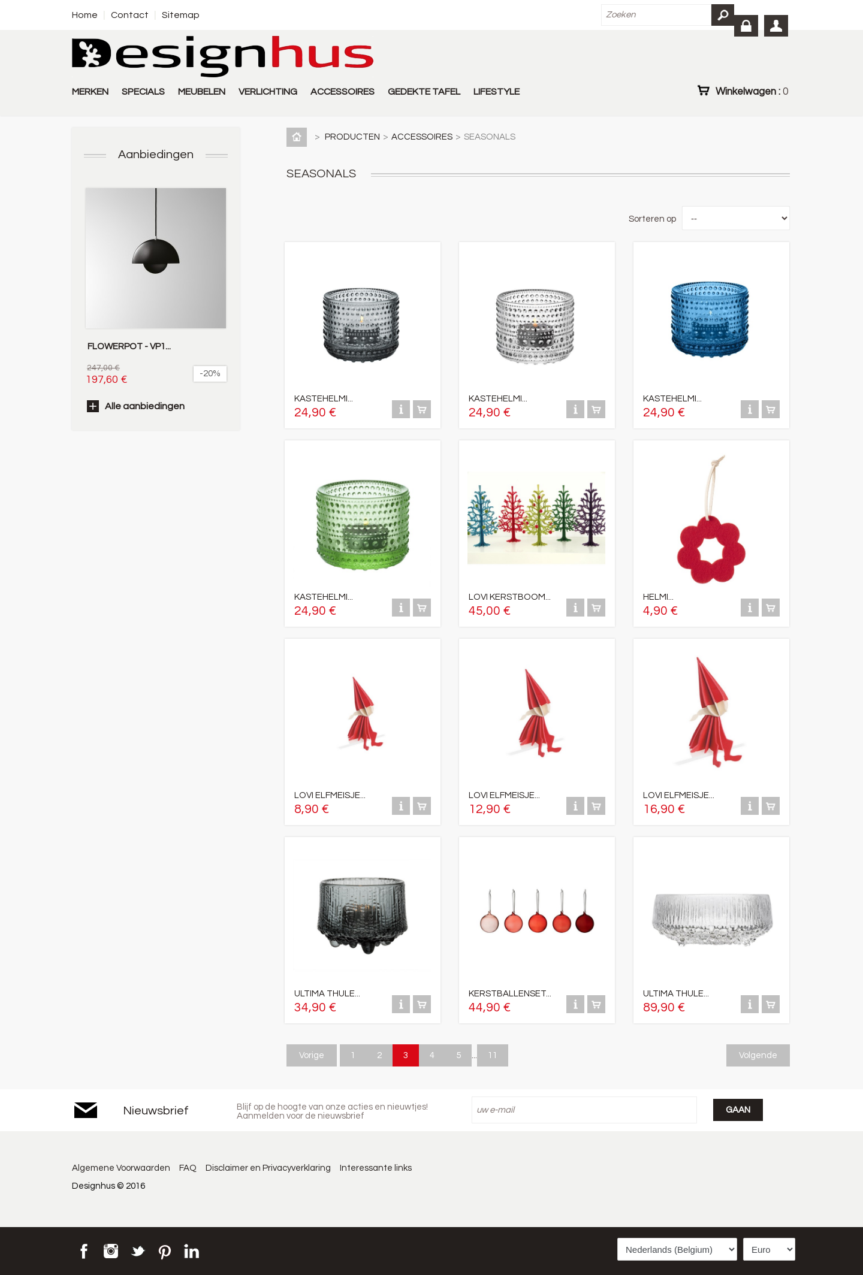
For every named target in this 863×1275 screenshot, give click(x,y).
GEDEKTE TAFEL (424, 91)
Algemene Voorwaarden (121, 1168)
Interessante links (378, 1168)
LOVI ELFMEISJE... (330, 795)
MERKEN (90, 91)
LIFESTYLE (496, 91)
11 (492, 1055)
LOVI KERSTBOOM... (510, 597)
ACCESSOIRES (342, 91)
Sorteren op (652, 218)
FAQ (188, 1168)
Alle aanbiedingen (145, 406)
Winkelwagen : (752, 91)
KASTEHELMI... (323, 398)
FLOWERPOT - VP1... (129, 346)
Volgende (758, 1055)
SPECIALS (143, 91)
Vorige (311, 1055)
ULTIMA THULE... (327, 993)
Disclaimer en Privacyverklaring (269, 1168)
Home (85, 15)
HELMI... (658, 597)
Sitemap (181, 15)
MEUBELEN (201, 91)
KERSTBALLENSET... (510, 993)
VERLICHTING (268, 91)
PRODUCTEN (352, 136)
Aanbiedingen (156, 155)
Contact (130, 15)
